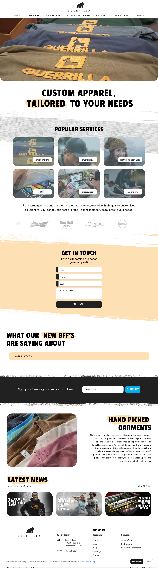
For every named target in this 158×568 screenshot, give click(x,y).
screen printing (42, 159)
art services (87, 192)
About (95, 531)
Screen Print (33, 15)
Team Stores (121, 15)
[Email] (103, 376)
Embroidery (53, 15)
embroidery (87, 159)
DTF (42, 192)
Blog (94, 535)
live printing (132, 192)
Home (17, 15)
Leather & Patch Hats (78, 15)
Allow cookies (137, 562)
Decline (149, 562)
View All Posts (144, 473)
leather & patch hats (130, 159)
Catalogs (102, 15)
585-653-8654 (71, 538)
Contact (139, 15)
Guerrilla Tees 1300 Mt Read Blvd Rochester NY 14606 (73, 530)
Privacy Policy (90, 562)
